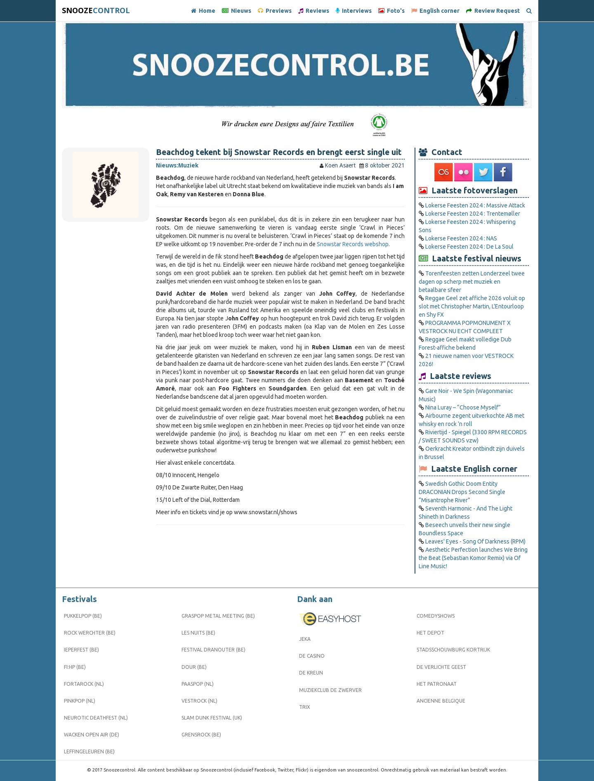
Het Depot (430, 632)
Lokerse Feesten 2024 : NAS (461, 238)
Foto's (391, 10)
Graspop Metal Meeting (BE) (218, 616)
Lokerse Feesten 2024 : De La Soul (469, 246)
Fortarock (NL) (84, 684)
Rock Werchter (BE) (90, 632)
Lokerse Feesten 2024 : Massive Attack (475, 205)
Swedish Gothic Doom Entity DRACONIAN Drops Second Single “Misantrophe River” (462, 491)
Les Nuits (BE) (198, 632)
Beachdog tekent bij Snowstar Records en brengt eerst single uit (279, 152)
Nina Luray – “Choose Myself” (463, 407)
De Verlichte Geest (441, 667)
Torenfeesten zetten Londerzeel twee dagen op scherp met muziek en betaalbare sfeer (472, 281)
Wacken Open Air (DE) (91, 734)
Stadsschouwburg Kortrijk (453, 649)
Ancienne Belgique (441, 700)
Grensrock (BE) (201, 734)
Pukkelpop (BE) (83, 616)
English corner (435, 10)
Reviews (313, 10)
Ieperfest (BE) (81, 649)
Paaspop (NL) (198, 684)
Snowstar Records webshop (353, 244)
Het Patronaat (437, 684)
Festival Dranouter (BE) (213, 649)
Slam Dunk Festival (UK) (212, 717)
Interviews (354, 10)
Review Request (493, 10)
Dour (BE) (194, 667)
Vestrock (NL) (199, 700)
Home (203, 10)
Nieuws (236, 10)
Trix (304, 707)
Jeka (305, 639)
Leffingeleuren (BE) (89, 751)
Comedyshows (436, 616)
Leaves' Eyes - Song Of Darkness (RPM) (475, 541)
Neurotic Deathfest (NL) (96, 717)
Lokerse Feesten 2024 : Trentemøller (472, 213)
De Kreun (311, 672)
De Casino (312, 656)
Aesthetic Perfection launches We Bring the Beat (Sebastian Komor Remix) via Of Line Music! (473, 557)
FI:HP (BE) (75, 667)
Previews (275, 10)
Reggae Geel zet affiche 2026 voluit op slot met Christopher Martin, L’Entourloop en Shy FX (472, 306)
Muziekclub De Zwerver (330, 690)
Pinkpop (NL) (79, 700)
